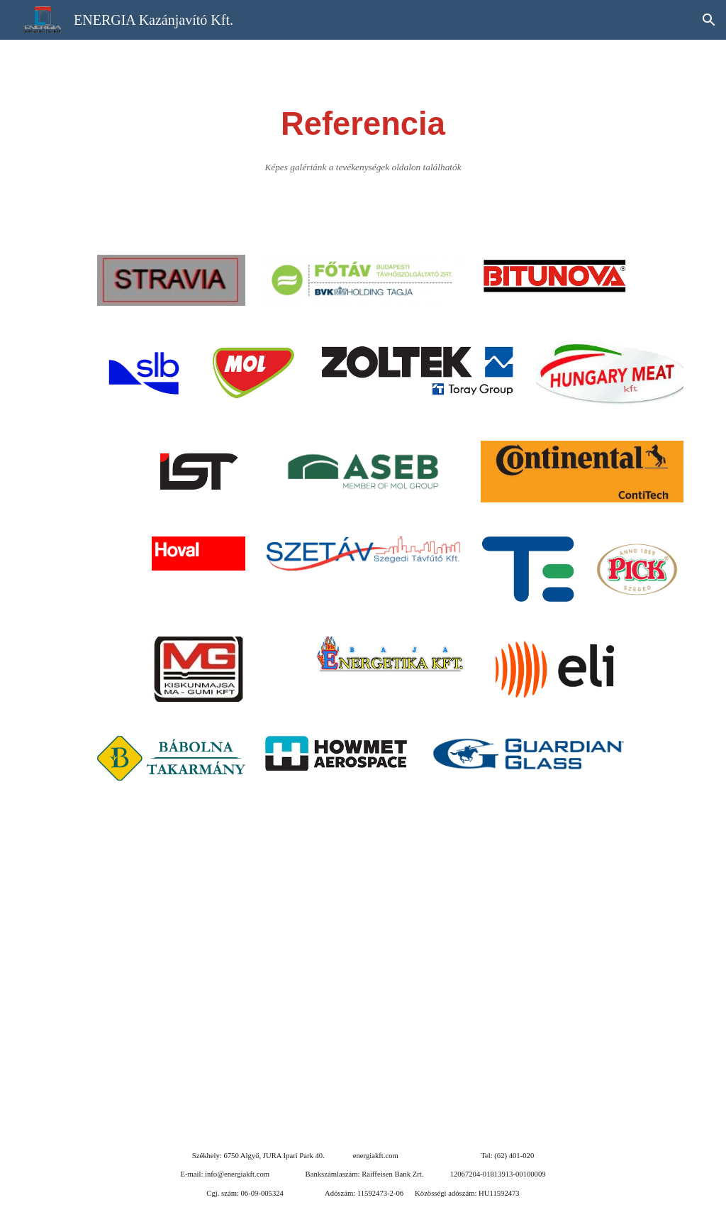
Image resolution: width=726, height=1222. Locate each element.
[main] (363, 139)
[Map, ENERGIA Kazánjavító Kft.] (363, 962)
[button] (709, 20)
